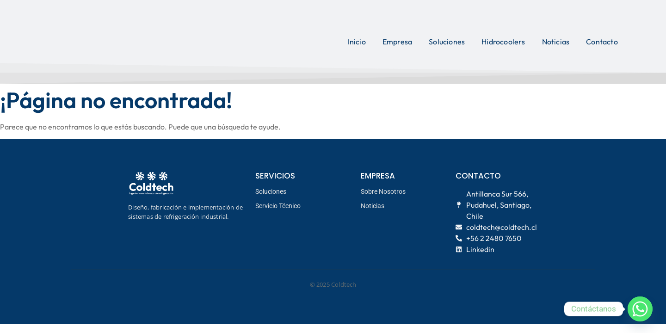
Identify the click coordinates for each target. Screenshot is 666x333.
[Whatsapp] (640, 308)
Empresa (397, 41)
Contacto (602, 41)
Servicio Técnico (278, 206)
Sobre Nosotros (383, 191)
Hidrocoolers (503, 41)
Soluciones (447, 41)
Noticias (556, 41)
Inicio (357, 41)
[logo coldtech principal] (111, 40)
